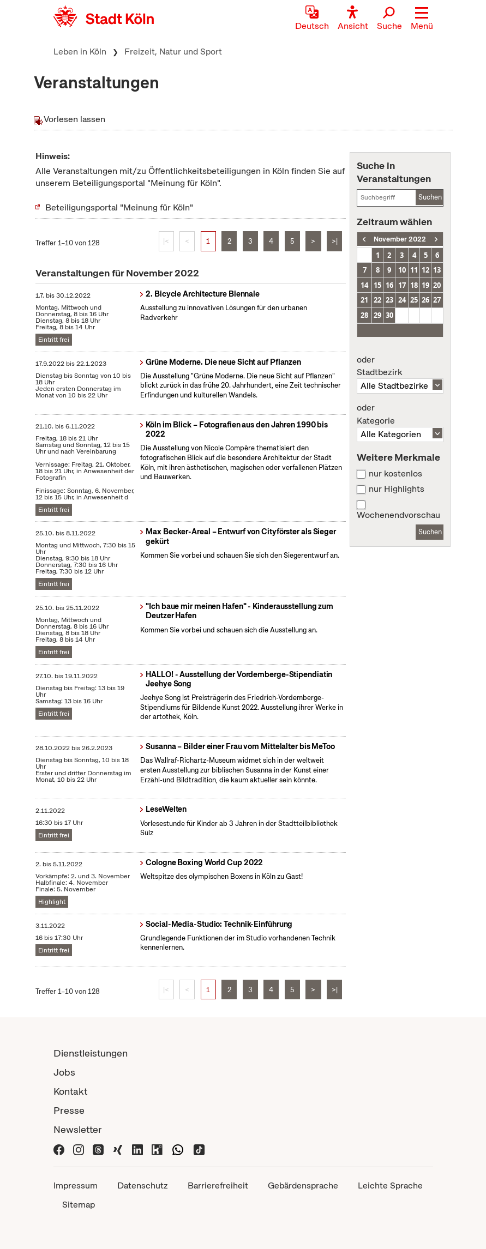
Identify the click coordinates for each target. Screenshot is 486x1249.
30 (389, 315)
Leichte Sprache (390, 1185)
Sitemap (78, 1204)
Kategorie (400, 414)
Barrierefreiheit (218, 1185)
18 (414, 285)
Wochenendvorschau (398, 515)
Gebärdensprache (303, 1185)
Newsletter (77, 1129)
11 (414, 270)
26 (425, 300)
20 (437, 285)
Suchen (430, 197)
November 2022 (400, 239)
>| (335, 241)
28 (364, 315)
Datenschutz (142, 1185)
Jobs (64, 1072)
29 (377, 315)
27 (437, 300)
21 (364, 300)
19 (425, 285)
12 (425, 270)
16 (389, 285)
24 (402, 300)
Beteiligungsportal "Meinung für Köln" (119, 207)
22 (377, 300)
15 (377, 285)
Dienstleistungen (90, 1053)
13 (437, 270)
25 (414, 300)
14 (364, 285)
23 (389, 300)
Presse (69, 1110)
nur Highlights (396, 489)
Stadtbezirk (400, 366)
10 (402, 270)
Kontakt (70, 1091)
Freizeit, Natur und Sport (173, 51)
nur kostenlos (395, 473)
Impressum (75, 1185)
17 (402, 285)
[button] (422, 19)
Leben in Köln (79, 51)
